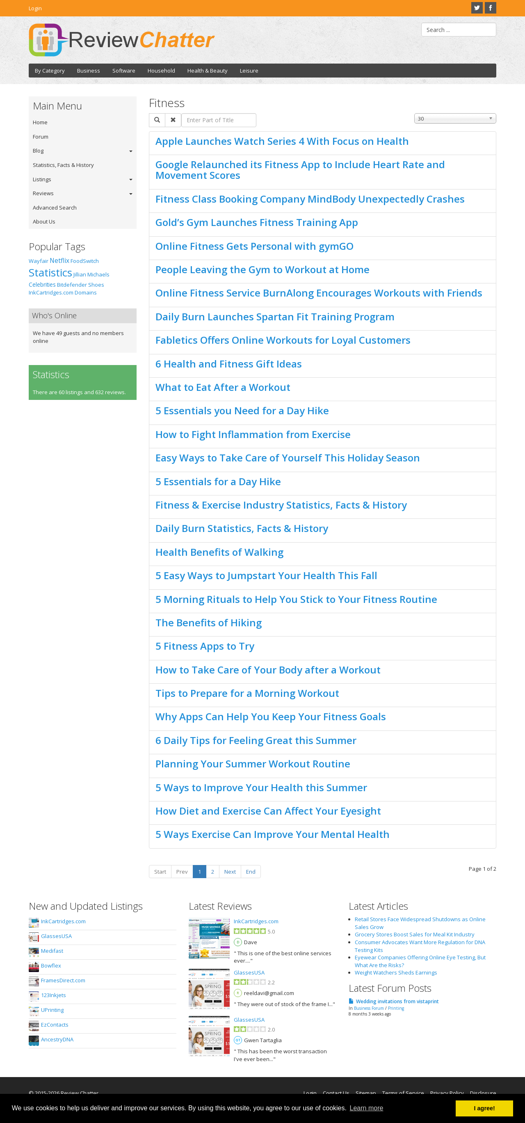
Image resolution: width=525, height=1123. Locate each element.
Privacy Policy (447, 1093)
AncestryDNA (57, 1039)
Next (230, 871)
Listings (42, 179)
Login (35, 8)
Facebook (490, 8)
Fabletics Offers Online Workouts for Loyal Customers (283, 340)
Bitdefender (72, 284)
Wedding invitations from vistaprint (397, 1001)
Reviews (43, 193)
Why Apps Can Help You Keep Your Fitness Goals (270, 716)
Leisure (249, 70)
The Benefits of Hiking (208, 622)
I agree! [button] (484, 1108)
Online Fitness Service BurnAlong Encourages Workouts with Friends (318, 292)
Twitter (477, 8)
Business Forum (369, 1008)
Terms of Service (403, 1093)
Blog (38, 150)
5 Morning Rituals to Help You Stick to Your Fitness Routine (296, 599)
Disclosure (483, 1093)
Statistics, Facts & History (63, 165)
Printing (396, 1008)
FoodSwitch (85, 261)
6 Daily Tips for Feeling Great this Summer (255, 740)
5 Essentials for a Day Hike (218, 481)
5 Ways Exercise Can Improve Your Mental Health (272, 834)
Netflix (59, 260)
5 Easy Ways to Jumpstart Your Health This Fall (266, 575)
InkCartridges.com (51, 292)
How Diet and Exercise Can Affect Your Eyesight (268, 810)
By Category (50, 70)
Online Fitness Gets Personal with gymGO (254, 246)
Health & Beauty (207, 70)
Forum (40, 136)
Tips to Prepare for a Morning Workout (247, 693)
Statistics (50, 272)
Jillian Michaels (91, 274)
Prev (182, 871)
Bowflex (51, 965)
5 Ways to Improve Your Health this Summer (261, 787)
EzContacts (54, 1024)
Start (160, 871)
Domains (86, 292)
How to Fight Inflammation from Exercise (253, 434)
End (251, 871)
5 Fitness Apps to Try (204, 646)
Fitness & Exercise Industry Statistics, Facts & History (281, 504)
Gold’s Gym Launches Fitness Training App (256, 222)
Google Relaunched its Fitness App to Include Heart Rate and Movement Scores (300, 169)
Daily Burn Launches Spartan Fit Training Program (275, 316)
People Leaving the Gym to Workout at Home (262, 269)
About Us (44, 221)
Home (40, 122)
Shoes (96, 284)
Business (88, 70)
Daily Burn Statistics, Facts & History (241, 528)
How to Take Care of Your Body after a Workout (268, 669)
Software (123, 70)
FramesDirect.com (63, 980)
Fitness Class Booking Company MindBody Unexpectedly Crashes (310, 198)
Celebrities (42, 284)
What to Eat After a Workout (222, 387)
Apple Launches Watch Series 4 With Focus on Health (282, 141)
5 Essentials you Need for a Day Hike (242, 410)
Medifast (52, 950)
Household (161, 70)
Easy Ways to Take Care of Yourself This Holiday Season (287, 457)
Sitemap (366, 1093)
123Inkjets (53, 995)
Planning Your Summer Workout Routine (252, 763)
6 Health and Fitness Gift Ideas (228, 363)
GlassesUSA (56, 936)
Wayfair (38, 261)
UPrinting (52, 1009)
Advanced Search (55, 207)
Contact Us (336, 1093)
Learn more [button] (366, 1108)
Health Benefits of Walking (219, 552)
